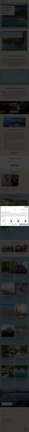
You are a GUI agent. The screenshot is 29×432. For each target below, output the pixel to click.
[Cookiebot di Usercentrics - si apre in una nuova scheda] (25, 207)
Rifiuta (5, 224)
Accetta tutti (23, 224)
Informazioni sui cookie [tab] (24, 209)
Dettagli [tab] (14, 209)
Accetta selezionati (14, 224)
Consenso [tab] (5, 209)
